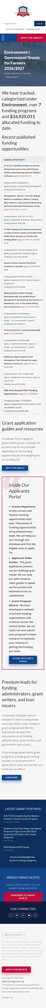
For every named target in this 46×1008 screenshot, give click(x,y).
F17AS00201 (26, 400)
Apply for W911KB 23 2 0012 (15, 209)
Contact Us (7, 997)
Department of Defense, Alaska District (26, 220)
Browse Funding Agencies (22, 857)
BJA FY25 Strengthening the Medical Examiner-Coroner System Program (21, 817)
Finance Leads (33, 29)
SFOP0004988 (23, 340)
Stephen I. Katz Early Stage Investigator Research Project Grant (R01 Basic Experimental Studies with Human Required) (23, 833)
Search (40, 23)
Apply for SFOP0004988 (13, 333)
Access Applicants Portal (23, 659)
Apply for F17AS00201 (28, 393)
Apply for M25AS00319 (22, 176)
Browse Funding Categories (23, 860)
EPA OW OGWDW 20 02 (27, 250)
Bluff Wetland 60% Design (16, 847)
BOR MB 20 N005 (25, 276)
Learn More (12, 777)
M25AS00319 (23, 183)
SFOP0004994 (23, 313)
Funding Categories (20, 73)
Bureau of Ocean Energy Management (26, 186)
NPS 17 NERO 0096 (26, 374)
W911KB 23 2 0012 (25, 216)
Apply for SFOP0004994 (29, 307)
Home (7, 73)
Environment (12, 77)
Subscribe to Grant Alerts (23, 896)
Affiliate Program (15, 29)
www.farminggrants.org (13, 981)
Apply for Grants (31, 38)
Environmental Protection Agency (24, 253)
